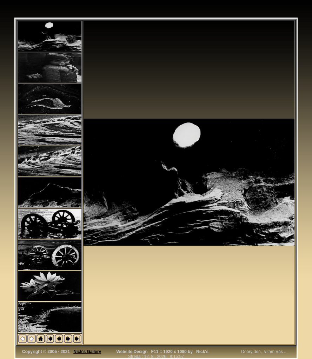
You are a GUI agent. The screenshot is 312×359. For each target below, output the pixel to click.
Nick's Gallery (87, 351)
